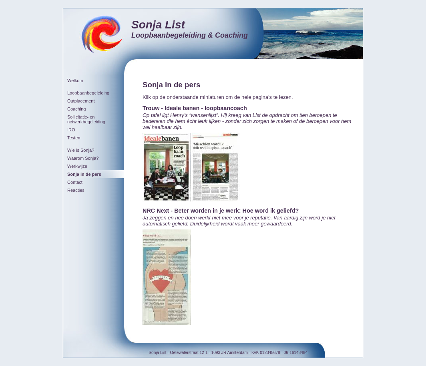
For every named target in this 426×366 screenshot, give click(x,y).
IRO (71, 129)
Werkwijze (77, 166)
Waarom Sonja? (82, 158)
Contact (74, 182)
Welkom (75, 80)
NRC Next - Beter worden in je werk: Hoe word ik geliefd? (221, 210)
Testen (73, 137)
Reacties (75, 190)
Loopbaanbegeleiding (88, 92)
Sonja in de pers (84, 174)
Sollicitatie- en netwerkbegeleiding (86, 119)
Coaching (76, 109)
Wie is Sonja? (80, 150)
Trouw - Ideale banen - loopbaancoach (195, 108)
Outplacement (80, 101)
